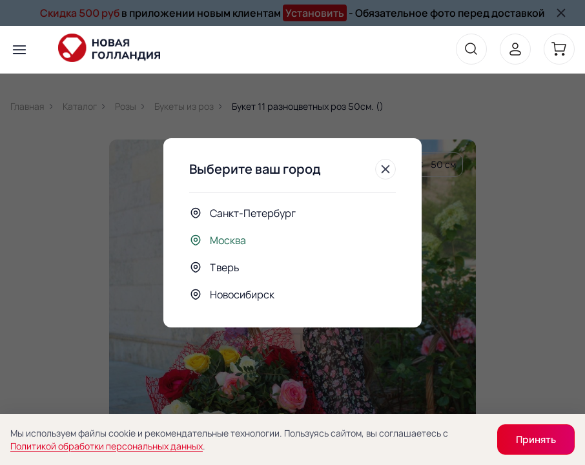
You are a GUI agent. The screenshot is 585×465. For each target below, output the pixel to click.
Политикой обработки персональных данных (106, 446)
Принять (536, 439)
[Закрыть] (385, 169)
